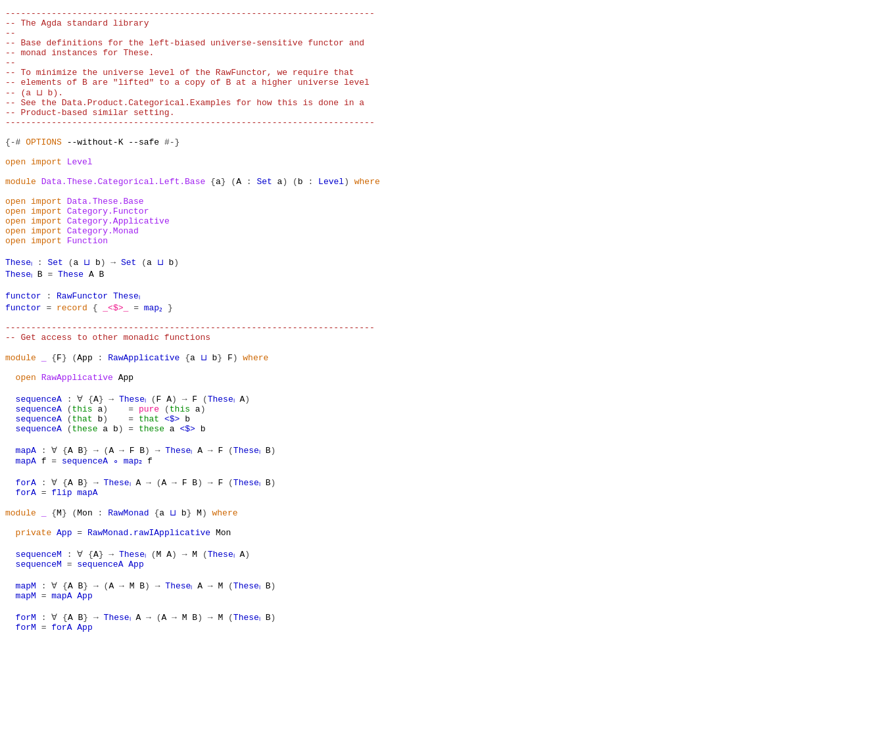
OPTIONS (44, 168)
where (367, 216)
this (82, 476)
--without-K (95, 168)
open (15, 192)
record (72, 358)
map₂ (154, 358)
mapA (26, 523)
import (46, 192)
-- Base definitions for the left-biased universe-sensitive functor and (184, 50)
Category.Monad (103, 275)
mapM (26, 677)
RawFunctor (82, 346)
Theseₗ (20, 310)
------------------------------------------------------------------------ (190, 14)
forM (26, 713)
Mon (84, 594)
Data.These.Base (105, 239)
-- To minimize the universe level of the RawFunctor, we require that (179, 85)
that (82, 488)
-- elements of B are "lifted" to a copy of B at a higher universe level (187, 97)
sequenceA (39, 464)
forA (26, 559)
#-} (172, 168)
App (84, 417)
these (84, 500)
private (34, 618)
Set (264, 216)
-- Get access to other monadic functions (107, 393)
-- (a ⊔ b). (33, 109)
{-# (12, 168)
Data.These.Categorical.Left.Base (123, 216)
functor (23, 346)
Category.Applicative (118, 263)
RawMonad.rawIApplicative (148, 618)
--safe (143, 168)
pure (149, 476)
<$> (172, 488)
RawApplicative (144, 417)
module (20, 216)
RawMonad (128, 594)
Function (87, 287)
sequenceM (39, 642)
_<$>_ (115, 358)
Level (80, 192)
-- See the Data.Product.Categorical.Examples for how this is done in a (184, 121)
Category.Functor (108, 251)
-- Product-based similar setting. (89, 133)
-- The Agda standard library (77, 26)
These (74, 322)
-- (10, 38)
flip (61, 571)
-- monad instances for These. (79, 62)
